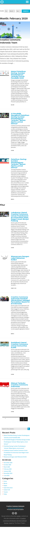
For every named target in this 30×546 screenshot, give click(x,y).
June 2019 (6, 475)
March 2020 (7, 467)
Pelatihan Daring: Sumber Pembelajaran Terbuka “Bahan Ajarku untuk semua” (19, 163)
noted (18, 516)
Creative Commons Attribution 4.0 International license (15, 520)
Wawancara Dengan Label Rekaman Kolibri (20, 258)
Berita (12, 199)
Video (5, 494)
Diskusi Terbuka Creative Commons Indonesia (19, 384)
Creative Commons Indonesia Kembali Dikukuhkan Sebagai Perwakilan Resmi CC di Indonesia (20, 300)
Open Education (8, 488)
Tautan (6, 492)
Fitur (2, 205)
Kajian (12, 104)
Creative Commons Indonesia (15, 506)
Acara (12, 150)
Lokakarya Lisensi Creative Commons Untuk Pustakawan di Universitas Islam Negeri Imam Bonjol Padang (20, 216)
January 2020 (7, 471)
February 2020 (7, 469)
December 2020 (8, 462)
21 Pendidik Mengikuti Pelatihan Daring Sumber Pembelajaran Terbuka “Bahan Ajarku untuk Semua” (20, 119)
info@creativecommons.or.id (15, 508)
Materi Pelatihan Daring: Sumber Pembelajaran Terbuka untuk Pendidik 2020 (18, 74)
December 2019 (8, 473)
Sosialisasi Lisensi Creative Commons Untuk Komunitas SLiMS (19, 345)
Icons (10, 523)
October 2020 (7, 465)
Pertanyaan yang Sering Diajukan (15, 509)
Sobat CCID (13, 288)
